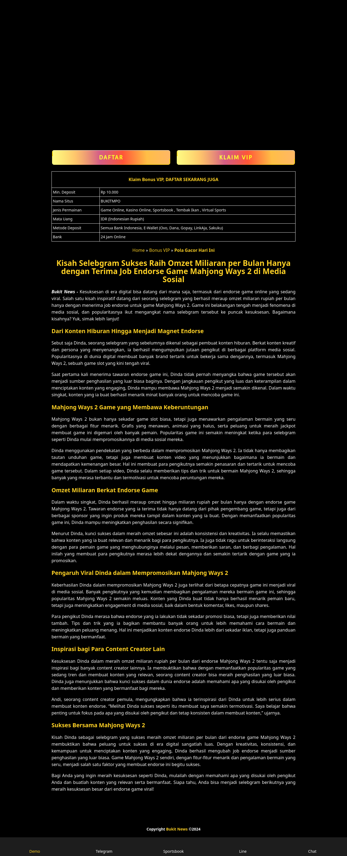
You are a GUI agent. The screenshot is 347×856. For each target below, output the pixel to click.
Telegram (104, 846)
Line (243, 846)
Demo (34, 846)
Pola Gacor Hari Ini (194, 250)
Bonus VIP (159, 250)
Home (138, 250)
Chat (312, 846)
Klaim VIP (236, 157)
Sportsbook (173, 846)
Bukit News (177, 829)
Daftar (111, 157)
